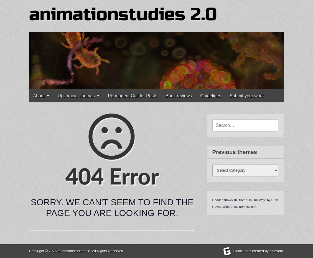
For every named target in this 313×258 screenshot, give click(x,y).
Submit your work (247, 95)
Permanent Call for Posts (132, 95)
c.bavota (276, 251)
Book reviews (179, 95)
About (39, 95)
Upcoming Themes (76, 95)
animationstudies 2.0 (123, 14)
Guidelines (210, 95)
